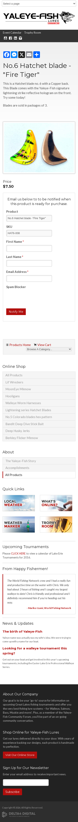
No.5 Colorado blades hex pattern (28, 417)
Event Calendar (12, 32)
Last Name (14, 257)
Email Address (17, 272)
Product (12, 211)
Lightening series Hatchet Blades (28, 410)
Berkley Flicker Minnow (21, 438)
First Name (15, 241)
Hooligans (12, 396)
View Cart (44, 345)
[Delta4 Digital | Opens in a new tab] (18, 814)
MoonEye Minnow (18, 389)
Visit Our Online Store (20, 755)
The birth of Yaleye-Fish (22, 631)
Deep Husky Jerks (17, 431)
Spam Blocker (16, 287)
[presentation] (37, 298)
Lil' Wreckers (14, 382)
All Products (13, 375)
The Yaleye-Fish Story (20, 461)
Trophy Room (32, 32)
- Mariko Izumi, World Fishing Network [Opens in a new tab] (49, 608)
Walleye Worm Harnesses (23, 403)
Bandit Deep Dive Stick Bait (24, 424)
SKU (9, 226)
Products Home (20, 345)
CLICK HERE (18, 553)
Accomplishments (17, 468)
